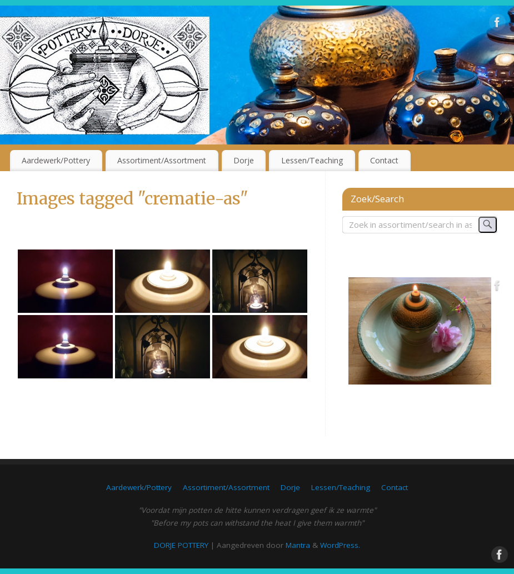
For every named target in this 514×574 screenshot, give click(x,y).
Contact (384, 160)
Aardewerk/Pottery (56, 160)
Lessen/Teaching (312, 160)
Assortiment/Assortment (161, 160)
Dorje (243, 160)
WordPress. (340, 545)
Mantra (298, 545)
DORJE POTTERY (181, 545)
